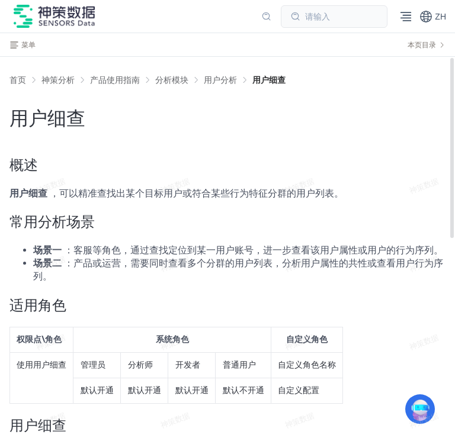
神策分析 (58, 80)
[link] (58, 80)
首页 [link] (17, 80)
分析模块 (171, 80)
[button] (432, 16)
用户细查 (269, 80)
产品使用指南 (115, 80)
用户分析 (220, 80)
